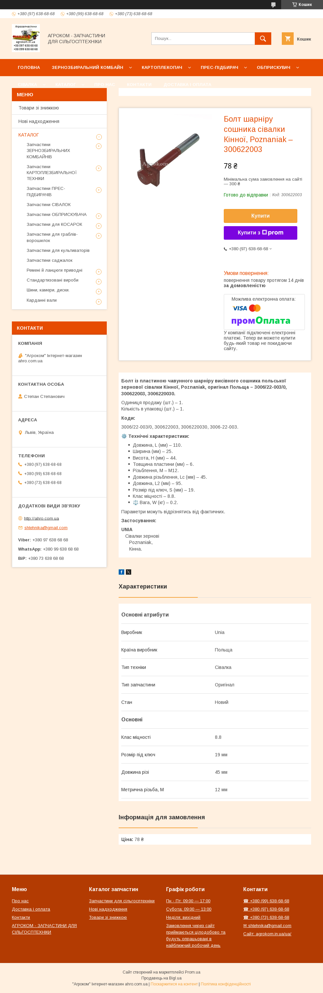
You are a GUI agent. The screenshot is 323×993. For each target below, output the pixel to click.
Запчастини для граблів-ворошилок (52, 237)
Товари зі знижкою (38, 107)
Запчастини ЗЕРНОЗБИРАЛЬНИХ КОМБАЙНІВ (48, 150)
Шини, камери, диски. (48, 289)
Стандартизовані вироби (52, 280)
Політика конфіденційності (226, 984)
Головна (29, 67)
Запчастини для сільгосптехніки (122, 900)
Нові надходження (38, 121)
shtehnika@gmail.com (46, 527)
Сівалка (27, 84)
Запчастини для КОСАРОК (54, 224)
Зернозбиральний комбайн (87, 67)
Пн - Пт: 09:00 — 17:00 (188, 900)
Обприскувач (273, 67)
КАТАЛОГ (28, 134)
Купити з (260, 233)
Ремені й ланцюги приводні (54, 270)
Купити (260, 216)
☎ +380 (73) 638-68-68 (266, 917)
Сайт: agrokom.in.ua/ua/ (267, 933)
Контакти (139, 84)
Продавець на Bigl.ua (161, 978)
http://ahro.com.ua (41, 518)
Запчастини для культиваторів (58, 250)
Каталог (65, 84)
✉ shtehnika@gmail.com (267, 925)
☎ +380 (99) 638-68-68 (266, 900)
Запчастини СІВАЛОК (49, 204)
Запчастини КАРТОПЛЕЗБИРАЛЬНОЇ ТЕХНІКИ (52, 172)
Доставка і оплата (187, 84)
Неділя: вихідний (183, 917)
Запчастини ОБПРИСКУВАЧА (57, 214)
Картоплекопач (162, 67)
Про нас (104, 84)
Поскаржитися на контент (174, 984)
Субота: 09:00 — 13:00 (188, 909)
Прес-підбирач (219, 67)
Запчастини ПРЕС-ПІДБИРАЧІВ (46, 191)
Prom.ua (192, 972)
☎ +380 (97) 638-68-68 (266, 909)
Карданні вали (42, 300)
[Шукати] (263, 38)
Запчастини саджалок (50, 260)
